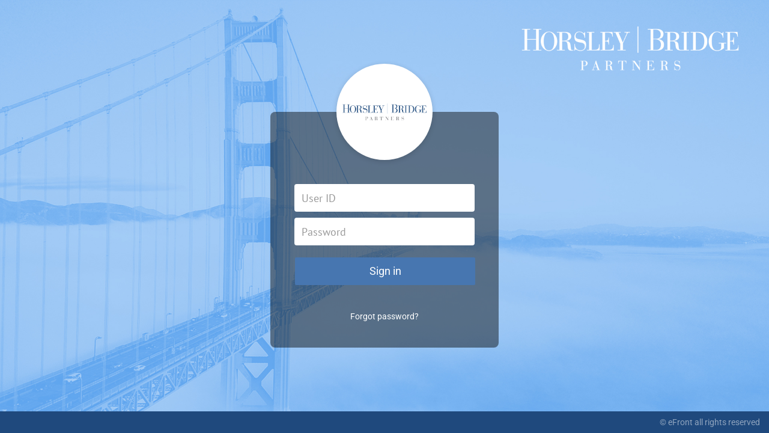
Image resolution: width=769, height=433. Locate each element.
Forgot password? (384, 316)
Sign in (385, 271)
